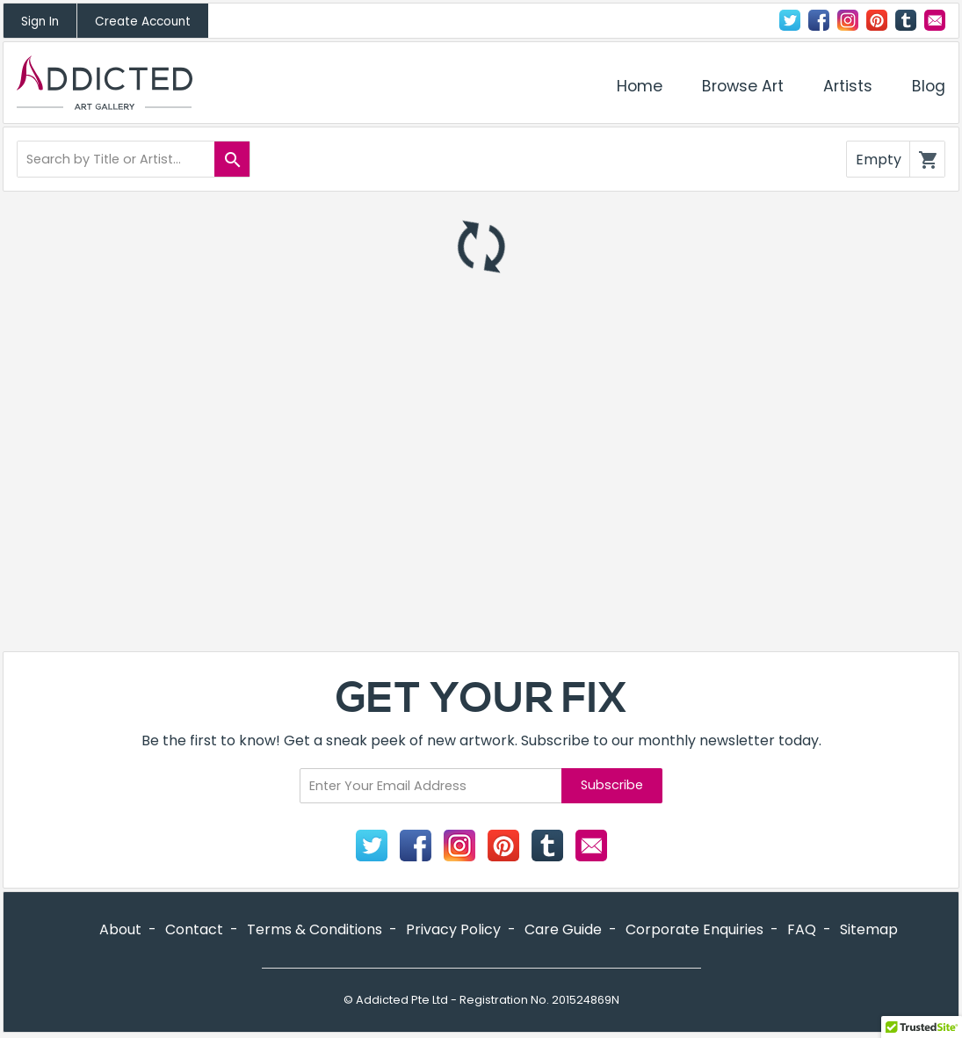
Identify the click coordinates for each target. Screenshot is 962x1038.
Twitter (789, 20)
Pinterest (876, 20)
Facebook (818, 20)
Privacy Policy (453, 929)
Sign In (40, 21)
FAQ (801, 929)
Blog (928, 86)
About (120, 929)
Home (639, 86)
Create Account (143, 21)
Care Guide (563, 929)
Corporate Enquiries (694, 929)
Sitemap (869, 929)
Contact (934, 20)
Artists (847, 86)
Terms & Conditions (314, 929)
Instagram (847, 20)
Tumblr (905, 20)
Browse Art (743, 86)
